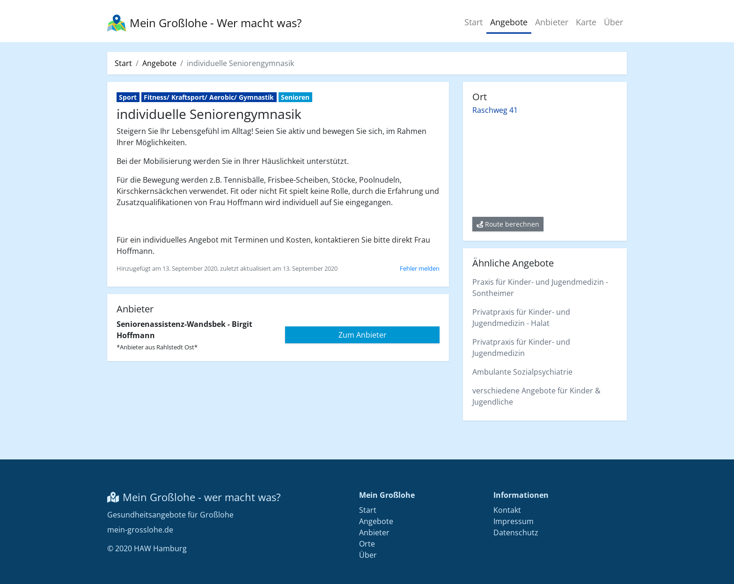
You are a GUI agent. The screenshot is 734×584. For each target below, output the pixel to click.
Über (613, 22)
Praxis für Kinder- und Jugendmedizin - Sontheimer (540, 287)
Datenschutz (515, 532)
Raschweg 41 (495, 110)
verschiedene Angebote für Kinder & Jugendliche (536, 396)
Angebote (509, 22)
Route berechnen (508, 224)
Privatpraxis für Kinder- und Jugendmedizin (521, 347)
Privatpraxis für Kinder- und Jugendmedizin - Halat (521, 317)
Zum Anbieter (362, 335)
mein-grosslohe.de (140, 530)
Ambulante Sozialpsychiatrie (522, 372)
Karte (586, 22)
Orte (367, 544)
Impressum (513, 521)
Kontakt (507, 510)
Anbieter (551, 22)
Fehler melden (420, 268)
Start (473, 22)
